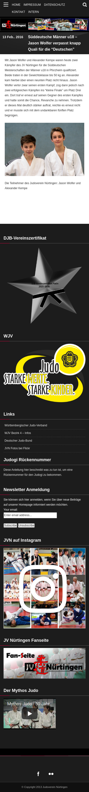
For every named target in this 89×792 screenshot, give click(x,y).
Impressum (32, 4)
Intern (33, 12)
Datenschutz (54, 4)
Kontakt (18, 12)
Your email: (11, 509)
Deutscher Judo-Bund (18, 440)
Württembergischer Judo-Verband (26, 425)
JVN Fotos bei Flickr (17, 448)
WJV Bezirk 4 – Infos (18, 433)
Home (16, 4)
